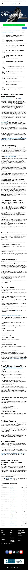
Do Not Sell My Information (6, 543)
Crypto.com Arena (13, 521)
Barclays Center (13, 499)
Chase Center (12, 509)
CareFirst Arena (13, 494)
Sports (2, 532)
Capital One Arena (13, 525)
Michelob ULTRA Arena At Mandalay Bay (13, 512)
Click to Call (14, 25)
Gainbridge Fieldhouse (12, 488)
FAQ (10, 534)
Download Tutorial (12, 538)
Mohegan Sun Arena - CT (14, 502)
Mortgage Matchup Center (13, 519)
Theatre (2, 537)
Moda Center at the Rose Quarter (13, 516)
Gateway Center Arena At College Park (14, 497)
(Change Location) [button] (23, 31)
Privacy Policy (21, 530)
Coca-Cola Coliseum (13, 507)
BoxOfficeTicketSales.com (13, 368)
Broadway (3, 539)
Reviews (20, 538)
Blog (19, 540)
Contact (20, 535)
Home (2, 530)
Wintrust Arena (12, 523)
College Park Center (13, 490)
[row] (14, 35)
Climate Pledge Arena (14, 492)
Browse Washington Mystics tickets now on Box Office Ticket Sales (13, 453)
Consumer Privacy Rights (22, 533)
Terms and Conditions (12, 541)
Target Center (12, 505)
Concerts (3, 534)
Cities (11, 530)
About (11, 532)
